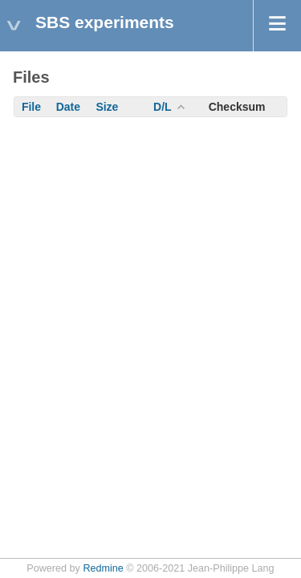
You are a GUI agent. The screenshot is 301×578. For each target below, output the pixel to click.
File (31, 106)
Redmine (103, 568)
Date (68, 106)
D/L (162, 106)
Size (107, 106)
